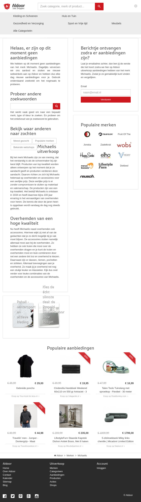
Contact (7, 474)
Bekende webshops (23, 147)
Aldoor (60, 455)
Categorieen (56, 471)
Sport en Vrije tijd (77, 23)
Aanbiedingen (57, 474)
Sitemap (7, 481)
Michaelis (82, 455)
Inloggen (101, 468)
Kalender (7, 478)
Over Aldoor (9, 471)
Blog (5, 485)
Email (84, 86)
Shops (53, 485)
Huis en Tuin (69, 16)
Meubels (116, 23)
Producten (55, 478)
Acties (53, 481)
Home (6, 468)
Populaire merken (44, 140)
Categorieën (22, 30)
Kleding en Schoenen (25, 16)
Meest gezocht (21, 140)
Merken (70, 455)
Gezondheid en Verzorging (28, 23)
